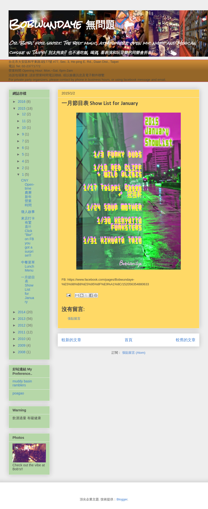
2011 (22, 332)
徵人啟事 (28, 212)
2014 (22, 312)
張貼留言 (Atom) (133, 352)
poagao (18, 393)
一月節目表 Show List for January (28, 289)
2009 (22, 345)
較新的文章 (71, 340)
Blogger (122, 499)
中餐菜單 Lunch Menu (28, 266)
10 (24, 128)
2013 (22, 319)
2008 (22, 352)
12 (24, 114)
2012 (22, 325)
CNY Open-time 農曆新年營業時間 (27, 192)
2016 (22, 102)
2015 (22, 108)
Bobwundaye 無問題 (62, 24)
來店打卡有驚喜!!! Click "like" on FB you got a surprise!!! (28, 236)
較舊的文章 (185, 340)
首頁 (128, 340)
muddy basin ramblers (22, 383)
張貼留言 (74, 318)
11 (24, 121)
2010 (22, 339)
